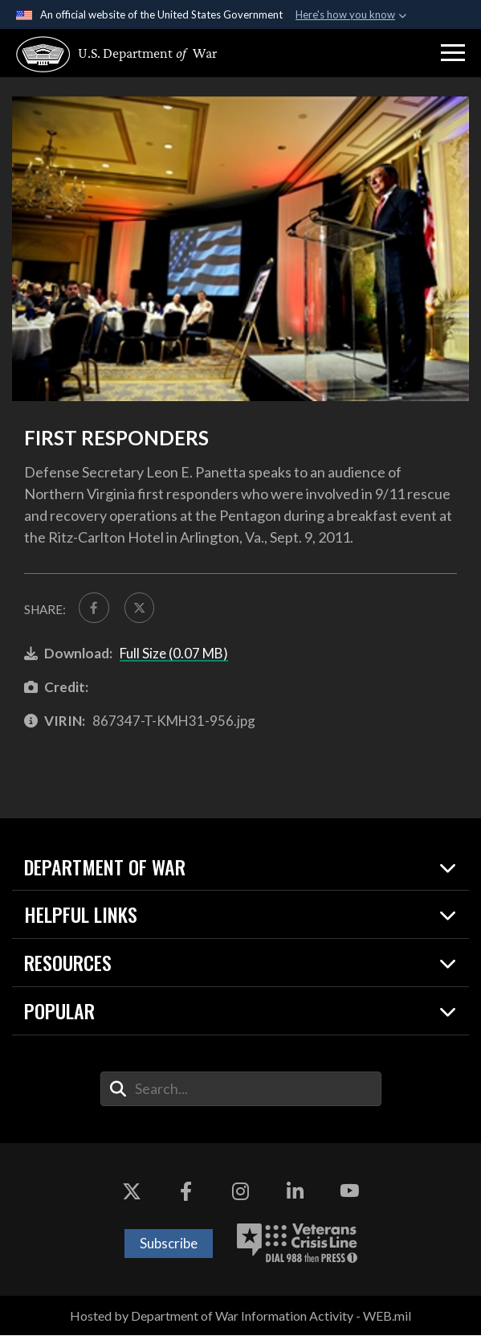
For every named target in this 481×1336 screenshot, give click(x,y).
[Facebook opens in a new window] (186, 1192)
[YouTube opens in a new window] (349, 1192)
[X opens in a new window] (132, 1192)
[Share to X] (139, 607)
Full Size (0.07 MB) (174, 653)
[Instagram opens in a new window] (241, 1192)
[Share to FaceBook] (94, 607)
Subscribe (169, 1244)
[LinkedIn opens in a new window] (295, 1192)
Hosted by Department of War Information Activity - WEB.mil (240, 1316)
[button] (453, 53)
